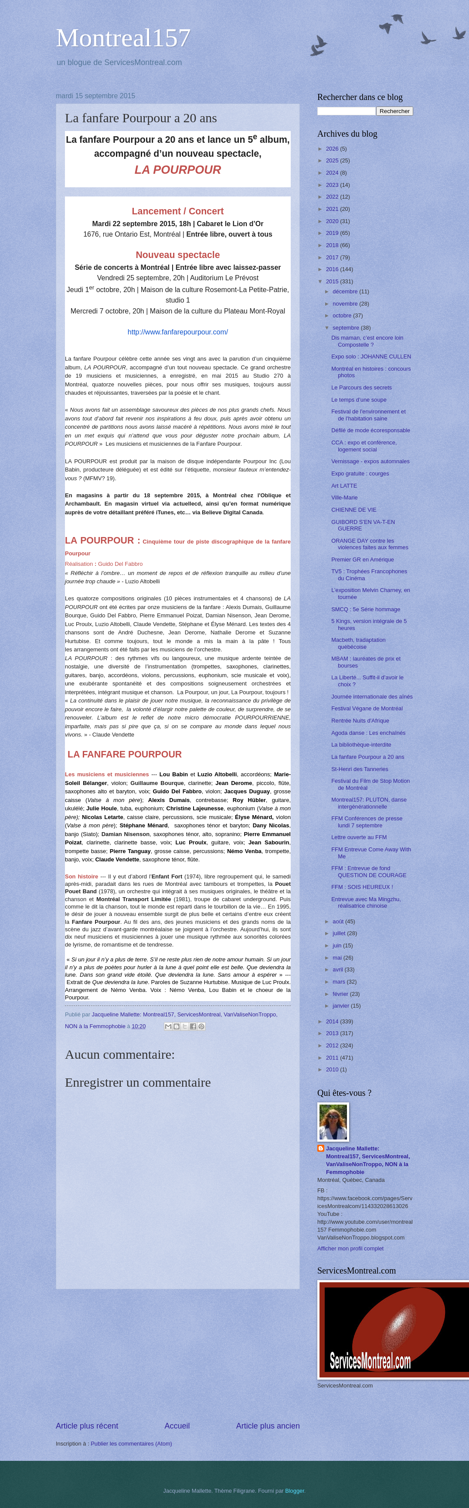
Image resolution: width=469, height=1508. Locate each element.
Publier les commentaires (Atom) (131, 1443)
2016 (333, 269)
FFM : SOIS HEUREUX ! (362, 887)
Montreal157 (123, 37)
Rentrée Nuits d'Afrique (360, 720)
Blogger (294, 1490)
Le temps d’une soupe (359, 399)
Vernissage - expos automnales (370, 461)
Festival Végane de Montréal (367, 708)
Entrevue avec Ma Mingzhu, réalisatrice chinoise (366, 902)
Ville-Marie (344, 497)
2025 (333, 160)
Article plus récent (87, 1426)
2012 (333, 1045)
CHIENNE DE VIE (354, 509)
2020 (333, 221)
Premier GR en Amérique (362, 559)
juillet (340, 933)
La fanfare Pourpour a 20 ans (367, 757)
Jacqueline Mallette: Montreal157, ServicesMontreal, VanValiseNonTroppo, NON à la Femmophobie (368, 1160)
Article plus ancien (268, 1426)
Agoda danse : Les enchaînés (368, 733)
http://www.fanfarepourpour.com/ (178, 332)
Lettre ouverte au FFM (359, 837)
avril (338, 969)
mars (340, 981)
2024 (333, 172)
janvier (342, 1005)
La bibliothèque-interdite (361, 744)
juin (338, 945)
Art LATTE (344, 485)
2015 (333, 281)
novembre (346, 303)
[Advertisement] (177, 1355)
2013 (333, 1033)
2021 (333, 209)
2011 (333, 1057)
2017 (333, 257)
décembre (346, 291)
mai (338, 957)
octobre (343, 315)
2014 (333, 1021)
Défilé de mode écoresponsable (370, 430)
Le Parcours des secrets (361, 387)
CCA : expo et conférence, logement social (364, 445)
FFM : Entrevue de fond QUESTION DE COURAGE (368, 871)
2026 (333, 148)
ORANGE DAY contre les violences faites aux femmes (369, 544)
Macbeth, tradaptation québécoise (358, 643)
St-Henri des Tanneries (359, 769)
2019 (333, 233)
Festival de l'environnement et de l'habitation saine (368, 414)
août (339, 921)
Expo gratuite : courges (360, 473)
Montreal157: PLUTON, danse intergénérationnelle (369, 802)
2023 (333, 185)
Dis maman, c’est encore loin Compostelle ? (367, 341)
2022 (333, 196)
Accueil (177, 1426)
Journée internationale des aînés (372, 696)
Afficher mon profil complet (350, 1248)
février (341, 994)
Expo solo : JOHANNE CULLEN (371, 356)
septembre (346, 327)
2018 (333, 245)
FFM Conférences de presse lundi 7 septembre (366, 821)
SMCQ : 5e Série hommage (365, 609)
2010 (333, 1069)
